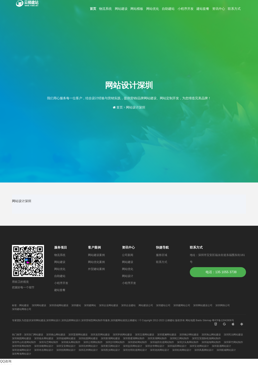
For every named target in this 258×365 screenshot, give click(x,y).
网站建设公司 (146, 305)
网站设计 (127, 276)
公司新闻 (127, 255)
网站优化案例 (96, 262)
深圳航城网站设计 (226, 350)
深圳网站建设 (39, 305)
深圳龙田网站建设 (100, 334)
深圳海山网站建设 (211, 334)
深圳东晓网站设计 (43, 346)
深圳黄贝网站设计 (110, 346)
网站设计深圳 (135, 107)
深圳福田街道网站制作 (162, 342)
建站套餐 (202, 8)
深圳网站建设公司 (202, 305)
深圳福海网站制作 (211, 342)
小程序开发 (186, 8)
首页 (93, 8)
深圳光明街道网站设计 (135, 350)
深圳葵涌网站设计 (221, 346)
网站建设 (121, 8)
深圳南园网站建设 (21, 338)
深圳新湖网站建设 (110, 338)
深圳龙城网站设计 (21, 350)
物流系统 (105, 8)
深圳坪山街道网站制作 (24, 342)
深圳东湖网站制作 (157, 338)
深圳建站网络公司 (21, 309)
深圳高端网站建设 (58, 305)
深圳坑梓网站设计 (88, 346)
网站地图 (190, 320)
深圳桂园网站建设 (88, 338)
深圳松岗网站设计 (181, 350)
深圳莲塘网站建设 (78, 334)
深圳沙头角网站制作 (188, 342)
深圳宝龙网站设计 (199, 346)
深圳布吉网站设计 (43, 350)
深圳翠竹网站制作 (233, 342)
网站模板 (136, 8)
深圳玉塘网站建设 (144, 334)
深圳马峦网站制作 (48, 342)
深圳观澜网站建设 (166, 334)
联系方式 (234, 8)
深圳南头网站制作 (70, 342)
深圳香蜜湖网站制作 (134, 338)
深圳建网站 (90, 305)
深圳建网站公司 (181, 305)
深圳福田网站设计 (177, 346)
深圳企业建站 (128, 305)
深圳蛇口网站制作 (179, 338)
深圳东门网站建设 (33, 334)
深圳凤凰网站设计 (204, 350)
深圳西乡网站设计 (110, 350)
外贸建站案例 (96, 269)
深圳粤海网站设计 (21, 353)
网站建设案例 (96, 255)
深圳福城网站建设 (66, 338)
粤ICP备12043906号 (223, 320)
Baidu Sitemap (203, 320)
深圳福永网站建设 (43, 338)
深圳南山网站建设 (55, 334)
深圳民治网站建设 (233, 334)
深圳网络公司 (222, 305)
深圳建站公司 (163, 305)
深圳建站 (76, 305)
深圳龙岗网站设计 (159, 350)
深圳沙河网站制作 (115, 342)
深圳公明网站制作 (93, 342)
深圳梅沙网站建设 (189, 334)
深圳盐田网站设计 (132, 346)
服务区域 (161, 255)
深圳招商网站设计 (66, 350)
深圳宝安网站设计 (66, 346)
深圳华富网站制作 (21, 346)
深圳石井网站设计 (88, 350)
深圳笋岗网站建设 (122, 334)
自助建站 (168, 8)
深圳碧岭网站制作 (137, 342)
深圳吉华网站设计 (154, 346)
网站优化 (152, 8)
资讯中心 (218, 8)
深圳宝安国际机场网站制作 (206, 338)
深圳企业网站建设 (108, 305)
